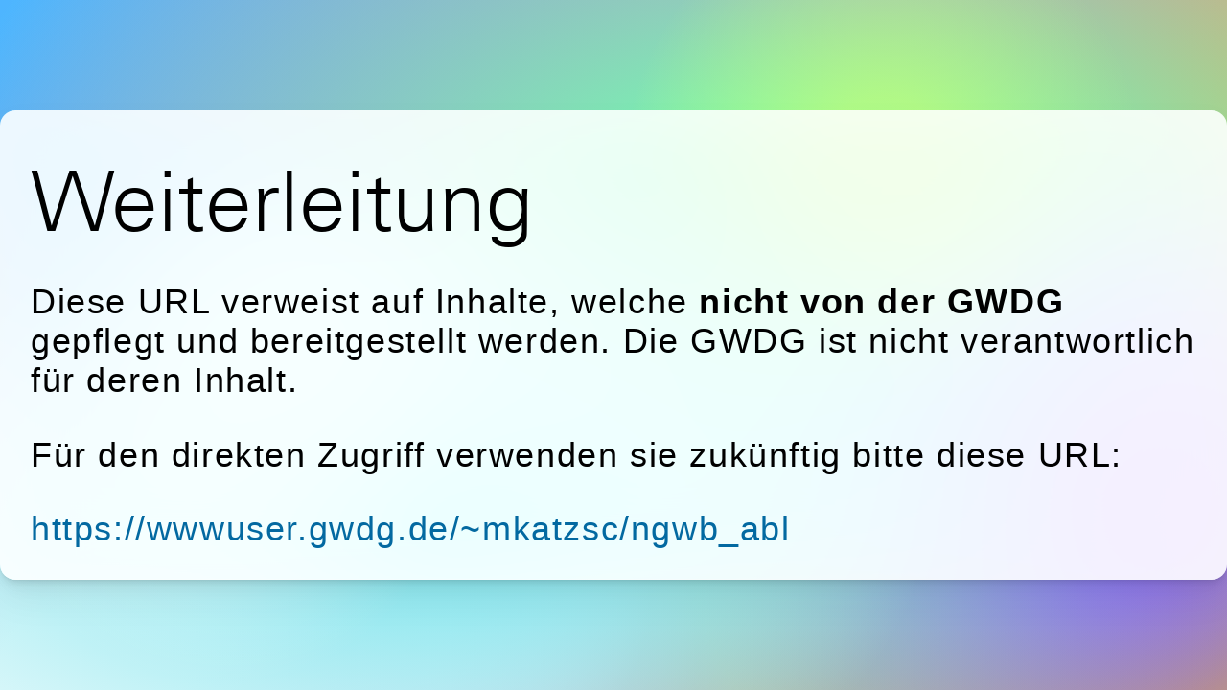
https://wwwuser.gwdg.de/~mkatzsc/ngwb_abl (411, 528)
